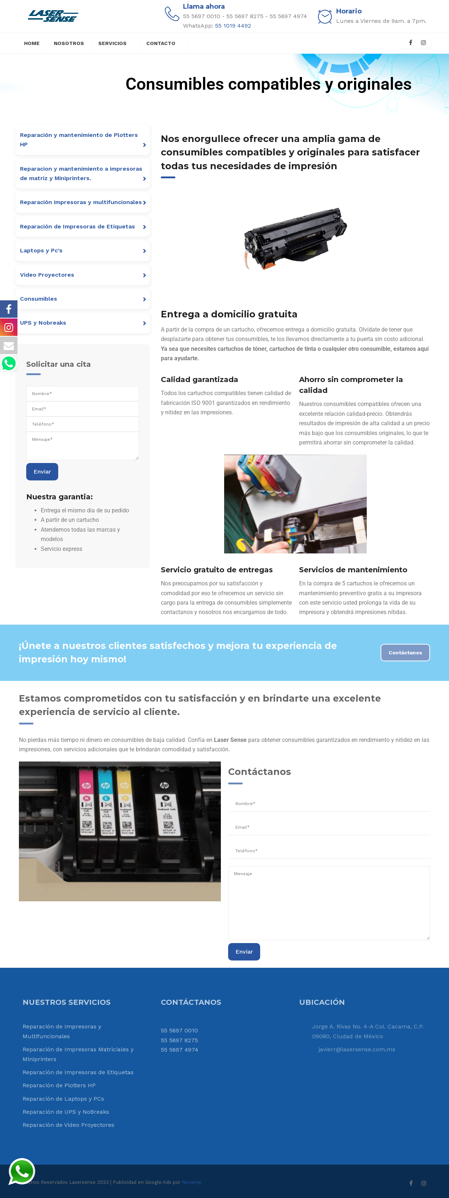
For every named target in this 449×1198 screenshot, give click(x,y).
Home (32, 43)
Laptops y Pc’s (41, 250)
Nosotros (69, 43)
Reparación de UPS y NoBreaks (66, 1111)
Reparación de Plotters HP (59, 1085)
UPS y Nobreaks (43, 322)
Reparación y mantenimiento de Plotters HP (79, 139)
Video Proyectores (47, 274)
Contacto (160, 43)
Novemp (192, 1182)
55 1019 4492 (233, 25)
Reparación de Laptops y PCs (63, 1098)
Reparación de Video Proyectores (68, 1124)
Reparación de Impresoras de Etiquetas (77, 226)
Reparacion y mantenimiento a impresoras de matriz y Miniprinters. (81, 173)
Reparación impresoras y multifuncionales (81, 202)
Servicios (112, 43)
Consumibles (38, 298)
